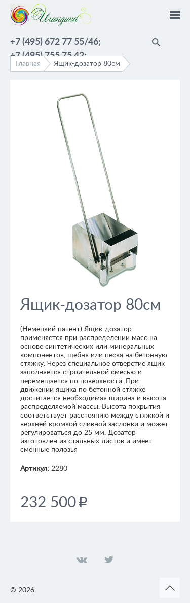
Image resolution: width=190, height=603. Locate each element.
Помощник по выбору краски (175, 40)
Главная (28, 63)
